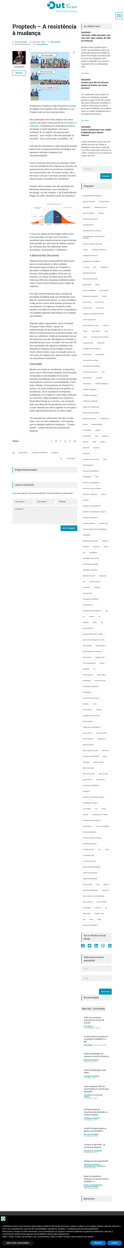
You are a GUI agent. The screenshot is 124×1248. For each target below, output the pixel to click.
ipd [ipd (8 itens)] (106, 611)
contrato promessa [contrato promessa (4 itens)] (90, 372)
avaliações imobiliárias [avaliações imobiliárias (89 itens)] (91, 261)
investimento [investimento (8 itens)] (88, 605)
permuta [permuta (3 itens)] (105, 750)
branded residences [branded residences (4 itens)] (90, 296)
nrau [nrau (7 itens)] (94, 704)
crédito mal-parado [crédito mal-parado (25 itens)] (90, 395)
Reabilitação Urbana (93, 1096)
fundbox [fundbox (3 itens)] (86, 500)
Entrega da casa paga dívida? (96, 1161)
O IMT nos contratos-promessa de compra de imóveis (94, 1020)
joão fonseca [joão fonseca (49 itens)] (100, 646)
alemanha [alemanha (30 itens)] (86, 207)
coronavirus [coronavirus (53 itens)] (87, 378)
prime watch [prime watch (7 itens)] (87, 780)
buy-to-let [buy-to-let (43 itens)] (100, 308)
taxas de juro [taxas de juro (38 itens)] (88, 902)
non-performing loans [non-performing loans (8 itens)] (91, 698)
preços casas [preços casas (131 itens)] (98, 762)
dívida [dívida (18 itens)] (85, 424)
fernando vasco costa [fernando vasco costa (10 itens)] (91, 459)
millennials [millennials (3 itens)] (87, 692)
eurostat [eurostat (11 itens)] (86, 448)
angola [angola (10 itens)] (101, 213)
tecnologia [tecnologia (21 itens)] (87, 908)
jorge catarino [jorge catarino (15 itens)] (88, 628)
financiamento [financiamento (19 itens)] (88, 465)
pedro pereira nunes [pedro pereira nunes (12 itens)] (90, 750)
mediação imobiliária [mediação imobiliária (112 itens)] (91, 686)
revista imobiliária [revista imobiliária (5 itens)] (89, 832)
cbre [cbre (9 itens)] (106, 331)
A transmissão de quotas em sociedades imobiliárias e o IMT (96, 1039)
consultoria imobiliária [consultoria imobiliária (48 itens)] (91, 366)
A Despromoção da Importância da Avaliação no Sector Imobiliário (96, 1112)
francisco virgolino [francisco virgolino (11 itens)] (90, 494)
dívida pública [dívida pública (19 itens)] (97, 424)
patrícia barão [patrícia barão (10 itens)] (88, 745)
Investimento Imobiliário (93, 1151)
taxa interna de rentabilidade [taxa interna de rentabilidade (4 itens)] (94, 896)
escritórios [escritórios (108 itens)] (87, 436)
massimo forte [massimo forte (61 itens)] (100, 681)
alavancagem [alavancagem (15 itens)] (104, 201)
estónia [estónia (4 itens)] (86, 442)
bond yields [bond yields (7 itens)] (104, 290)
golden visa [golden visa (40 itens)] (103, 523)
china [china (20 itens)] (85, 337)
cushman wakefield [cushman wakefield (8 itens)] (90, 401)
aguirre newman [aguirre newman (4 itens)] (89, 201)
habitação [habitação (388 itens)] (86, 535)
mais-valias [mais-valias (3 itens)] (101, 675)
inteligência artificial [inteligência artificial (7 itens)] (90, 599)
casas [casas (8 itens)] (85, 331)
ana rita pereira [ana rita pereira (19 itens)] (88, 213)
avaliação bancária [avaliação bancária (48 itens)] (99, 250)
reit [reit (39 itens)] (96, 809)
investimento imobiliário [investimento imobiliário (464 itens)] (92, 611)
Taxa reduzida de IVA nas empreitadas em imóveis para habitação (96, 1089)
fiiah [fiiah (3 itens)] (105, 459)
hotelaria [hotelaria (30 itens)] (96, 547)
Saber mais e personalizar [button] (17, 1243)
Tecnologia (22, 42)
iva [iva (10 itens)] (102, 622)
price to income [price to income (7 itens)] (89, 774)
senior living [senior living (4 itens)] (87, 884)
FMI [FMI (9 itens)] (96, 477)
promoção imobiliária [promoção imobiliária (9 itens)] (91, 785)
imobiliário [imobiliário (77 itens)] (93, 552)
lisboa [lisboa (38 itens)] (102, 663)
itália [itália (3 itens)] (94, 622)
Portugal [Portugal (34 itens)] (86, 762)
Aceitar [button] (114, 1243)
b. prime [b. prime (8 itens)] (86, 267)
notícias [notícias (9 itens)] (86, 704)
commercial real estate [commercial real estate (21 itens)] (99, 337)
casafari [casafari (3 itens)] (106, 325)
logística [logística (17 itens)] (86, 669)
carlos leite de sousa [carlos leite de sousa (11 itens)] (91, 325)
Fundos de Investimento (93, 1185)
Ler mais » (85, 73)
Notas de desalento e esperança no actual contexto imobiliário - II (96, 1178)
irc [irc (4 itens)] (84, 617)
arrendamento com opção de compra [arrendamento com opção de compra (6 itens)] (94, 237)
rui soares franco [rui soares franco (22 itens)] (89, 861)
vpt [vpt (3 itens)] (84, 919)
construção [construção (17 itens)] (87, 354)
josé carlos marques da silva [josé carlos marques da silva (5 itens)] (94, 640)
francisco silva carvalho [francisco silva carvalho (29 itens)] (92, 488)
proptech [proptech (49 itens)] (86, 791)
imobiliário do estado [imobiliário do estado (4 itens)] (91, 558)
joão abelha (23, 453)
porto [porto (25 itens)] (105, 756)
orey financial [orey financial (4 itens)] (101, 733)
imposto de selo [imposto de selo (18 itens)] (89, 576)
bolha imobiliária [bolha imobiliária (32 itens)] (89, 290)
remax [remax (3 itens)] (104, 809)
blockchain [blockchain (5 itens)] (87, 285)
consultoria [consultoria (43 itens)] (100, 354)
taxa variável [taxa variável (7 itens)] (101, 902)
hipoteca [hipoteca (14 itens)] (105, 541)
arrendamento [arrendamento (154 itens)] (88, 225)
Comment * (44, 515)
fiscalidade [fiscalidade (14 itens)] (87, 477)
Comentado (99, 1008)
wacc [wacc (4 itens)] (91, 919)
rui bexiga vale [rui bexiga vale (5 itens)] (88, 855)
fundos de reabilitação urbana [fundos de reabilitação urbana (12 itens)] (94, 512)
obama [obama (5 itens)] (99, 710)
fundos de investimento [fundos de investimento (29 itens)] (92, 506)
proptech (54, 453)
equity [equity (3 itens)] (97, 430)
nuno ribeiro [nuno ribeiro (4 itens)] (87, 710)
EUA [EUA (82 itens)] (94, 442)
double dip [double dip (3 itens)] (104, 419)
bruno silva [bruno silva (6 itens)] (99, 302)
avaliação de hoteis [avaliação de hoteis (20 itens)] (90, 255)
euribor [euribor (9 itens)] (102, 442)
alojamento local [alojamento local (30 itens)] (100, 207)
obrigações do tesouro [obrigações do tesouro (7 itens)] (91, 716)
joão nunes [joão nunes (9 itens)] (87, 657)
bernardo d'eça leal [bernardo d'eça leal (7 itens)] (90, 279)
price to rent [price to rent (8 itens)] (103, 774)
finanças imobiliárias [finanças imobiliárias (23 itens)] (91, 471)
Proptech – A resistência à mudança (44, 29)
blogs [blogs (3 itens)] (97, 285)
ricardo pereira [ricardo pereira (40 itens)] (88, 849)
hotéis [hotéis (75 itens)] (106, 547)
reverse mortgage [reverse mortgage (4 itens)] (102, 826)
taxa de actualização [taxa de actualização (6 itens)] (90, 890)
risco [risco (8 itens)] (107, 849)
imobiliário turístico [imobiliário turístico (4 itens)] (90, 570)
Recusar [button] (98, 1243)
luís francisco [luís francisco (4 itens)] (88, 675)
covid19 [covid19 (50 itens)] (99, 378)
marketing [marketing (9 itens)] (87, 681)
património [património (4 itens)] (102, 739)
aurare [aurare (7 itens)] (85, 250)
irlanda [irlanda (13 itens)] (91, 617)
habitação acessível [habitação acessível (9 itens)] (90, 541)
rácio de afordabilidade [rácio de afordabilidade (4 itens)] (91, 867)
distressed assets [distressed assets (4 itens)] (89, 419)
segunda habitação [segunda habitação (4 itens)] (90, 879)
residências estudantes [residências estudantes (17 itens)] (92, 820)
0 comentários (42, 44)
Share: (15, 441)
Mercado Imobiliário (91, 1060)
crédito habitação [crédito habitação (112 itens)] (101, 384)
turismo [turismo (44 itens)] (98, 908)
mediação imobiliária (39, 453)
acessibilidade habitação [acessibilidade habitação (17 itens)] (92, 196)
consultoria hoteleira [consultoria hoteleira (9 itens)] (91, 360)
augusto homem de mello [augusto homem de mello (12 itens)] (92, 244)
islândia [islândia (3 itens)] (86, 622)
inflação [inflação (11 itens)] (97, 587)
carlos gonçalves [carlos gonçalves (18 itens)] (89, 320)
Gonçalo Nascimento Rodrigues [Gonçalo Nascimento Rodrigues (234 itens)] (95, 529)
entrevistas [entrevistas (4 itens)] (87, 430)
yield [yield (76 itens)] (99, 919)
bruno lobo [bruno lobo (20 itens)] (87, 302)
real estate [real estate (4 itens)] (87, 809)
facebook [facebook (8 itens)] (86, 453)
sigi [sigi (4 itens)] (97, 884)
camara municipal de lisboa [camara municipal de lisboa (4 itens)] (93, 314)
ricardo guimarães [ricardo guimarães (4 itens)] (90, 844)
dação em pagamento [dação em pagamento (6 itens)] (91, 407)
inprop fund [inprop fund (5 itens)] (87, 593)
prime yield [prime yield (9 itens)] (100, 780)
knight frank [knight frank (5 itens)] (100, 657)
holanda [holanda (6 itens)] (86, 547)
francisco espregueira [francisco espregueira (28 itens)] (91, 483)
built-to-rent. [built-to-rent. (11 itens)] (87, 308)
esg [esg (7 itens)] (96, 436)
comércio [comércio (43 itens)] (100, 343)
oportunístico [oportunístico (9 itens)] (88, 721)
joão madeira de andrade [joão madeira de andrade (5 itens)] (92, 651)
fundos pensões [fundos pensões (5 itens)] (89, 523)
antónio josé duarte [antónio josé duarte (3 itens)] (90, 219)
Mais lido (86, 1008)
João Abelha (55, 42)
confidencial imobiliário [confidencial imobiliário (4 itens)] (92, 349)
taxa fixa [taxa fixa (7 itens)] (105, 890)
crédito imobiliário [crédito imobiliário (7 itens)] (90, 389)
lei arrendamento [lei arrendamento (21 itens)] (89, 663)
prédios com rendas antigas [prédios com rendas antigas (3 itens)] (93, 797)
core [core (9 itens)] (103, 372)
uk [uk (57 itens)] (106, 908)
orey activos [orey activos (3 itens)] (87, 733)
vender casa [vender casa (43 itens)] (99, 913)
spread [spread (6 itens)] (105, 884)
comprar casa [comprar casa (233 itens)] (88, 343)
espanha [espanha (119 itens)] (105, 436)
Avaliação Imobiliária (92, 1076)
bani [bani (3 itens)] (94, 267)
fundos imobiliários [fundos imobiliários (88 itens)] (90, 518)
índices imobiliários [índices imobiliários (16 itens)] (90, 925)
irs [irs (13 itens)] (99, 617)
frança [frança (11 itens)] (103, 494)
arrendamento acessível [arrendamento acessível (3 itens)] (92, 231)
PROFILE (18, 73)
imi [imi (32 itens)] (84, 552)
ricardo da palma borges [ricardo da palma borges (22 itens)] (92, 838)
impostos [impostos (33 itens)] (102, 576)
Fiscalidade (88, 1026)
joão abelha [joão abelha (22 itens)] (87, 646)
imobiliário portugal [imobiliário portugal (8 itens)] (90, 564)
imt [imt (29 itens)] (84, 582)
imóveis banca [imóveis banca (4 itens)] (94, 582)
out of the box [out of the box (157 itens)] (88, 739)
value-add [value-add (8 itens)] (86, 913)
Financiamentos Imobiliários (94, 1166)
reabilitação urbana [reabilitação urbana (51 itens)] (90, 803)
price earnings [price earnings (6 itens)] (88, 768)
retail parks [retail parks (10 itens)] (87, 826)
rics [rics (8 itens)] (99, 849)
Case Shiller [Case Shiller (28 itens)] (96, 331)
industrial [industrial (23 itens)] (86, 587)
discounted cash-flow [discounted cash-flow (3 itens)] (91, 413)
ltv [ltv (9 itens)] (94, 669)
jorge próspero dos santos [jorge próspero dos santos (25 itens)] (93, 634)
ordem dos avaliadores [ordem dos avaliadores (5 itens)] (91, 727)
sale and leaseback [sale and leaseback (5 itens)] (90, 873)
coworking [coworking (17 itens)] (87, 384)
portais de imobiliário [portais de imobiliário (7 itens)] (91, 756)
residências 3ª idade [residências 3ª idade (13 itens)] (99, 815)
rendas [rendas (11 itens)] (85, 815)
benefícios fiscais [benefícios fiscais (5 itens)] (89, 273)
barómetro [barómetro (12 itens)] (104, 267)
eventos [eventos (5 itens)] (96, 448)
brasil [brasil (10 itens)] (104, 296)
